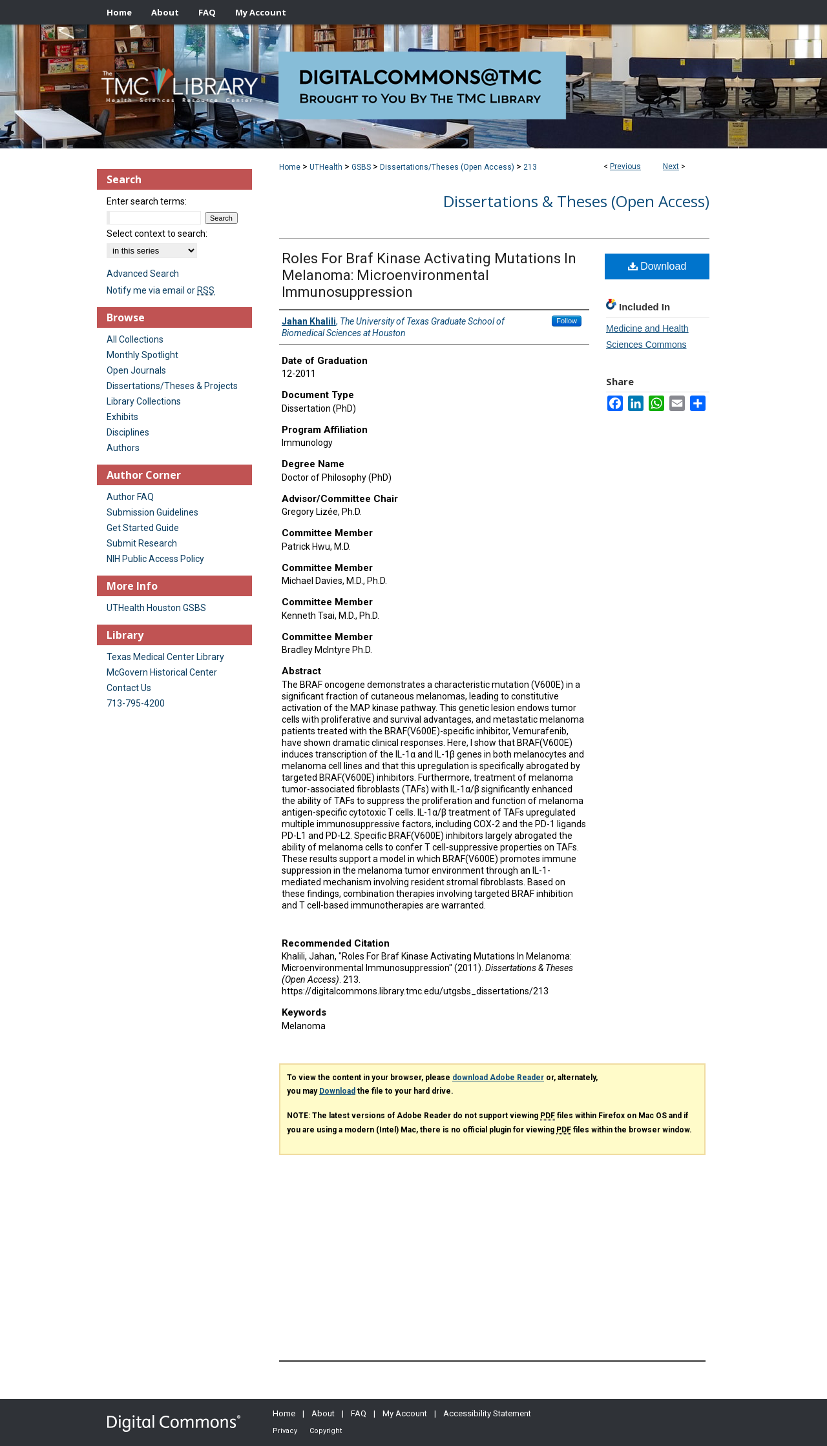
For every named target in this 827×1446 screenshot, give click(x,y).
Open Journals (136, 370)
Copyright (325, 1431)
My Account (404, 1413)
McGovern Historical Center (162, 672)
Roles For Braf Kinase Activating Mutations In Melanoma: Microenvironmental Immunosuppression (429, 275)
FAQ (358, 1413)
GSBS (361, 167)
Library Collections (144, 401)
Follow (566, 321)
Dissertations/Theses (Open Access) (447, 167)
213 (530, 167)
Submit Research (142, 543)
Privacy (285, 1431)
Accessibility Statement (487, 1413)
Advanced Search (143, 273)
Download (657, 266)
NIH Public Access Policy (155, 559)
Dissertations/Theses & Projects (172, 386)
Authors (123, 448)
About (323, 1413)
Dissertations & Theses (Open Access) (576, 201)
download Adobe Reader (498, 1077)
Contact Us (129, 688)
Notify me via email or (161, 290)
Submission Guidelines (152, 512)
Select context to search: (157, 233)
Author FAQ (130, 497)
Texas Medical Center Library (165, 657)
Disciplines (128, 432)
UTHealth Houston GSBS (156, 608)
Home (289, 167)
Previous (625, 166)
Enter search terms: (147, 201)
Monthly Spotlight (142, 355)
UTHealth (325, 167)
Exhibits (122, 417)
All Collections (135, 339)
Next (671, 166)
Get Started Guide (143, 528)
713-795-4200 (136, 703)
